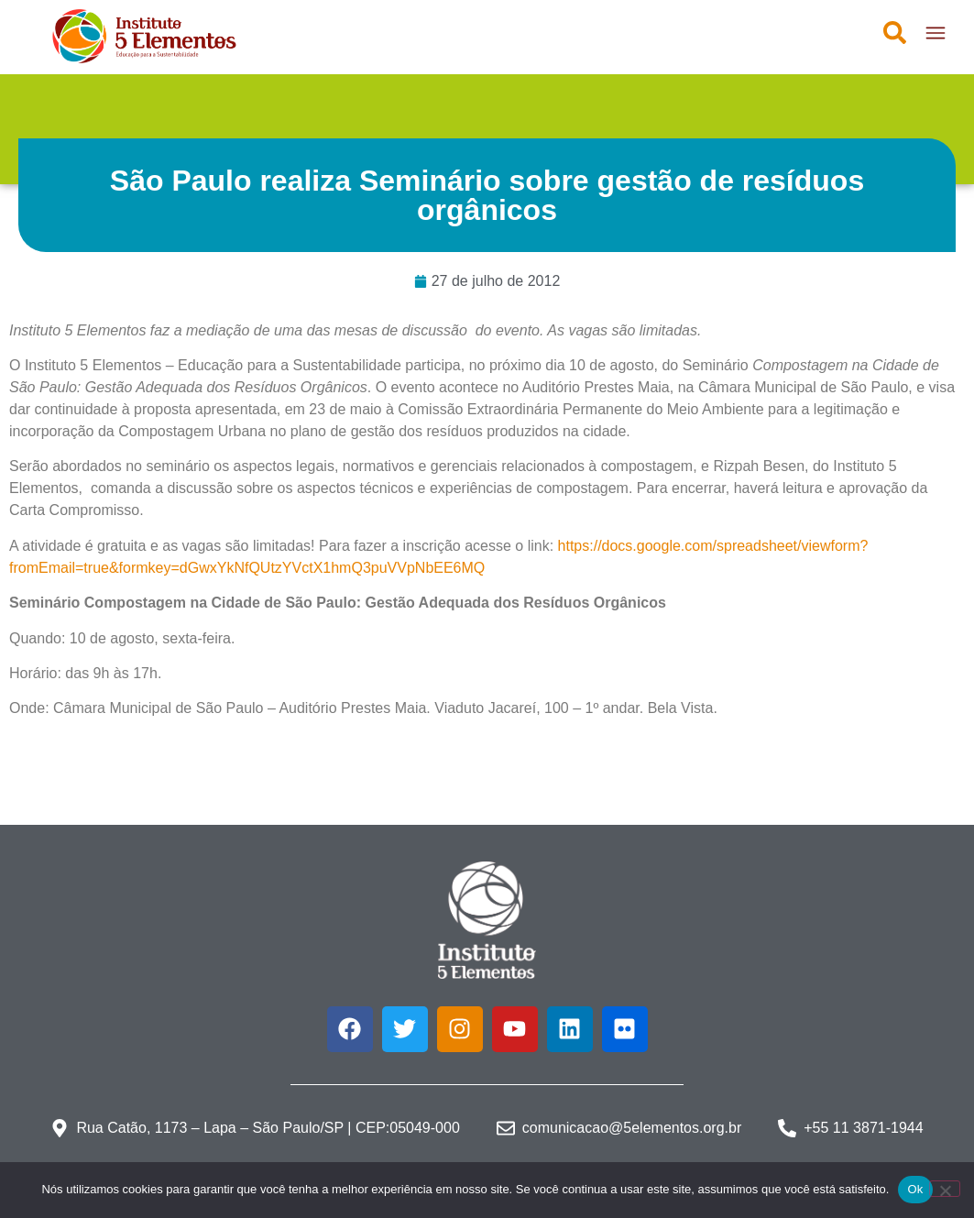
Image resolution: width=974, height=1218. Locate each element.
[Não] (944, 1188)
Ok (915, 1189)
